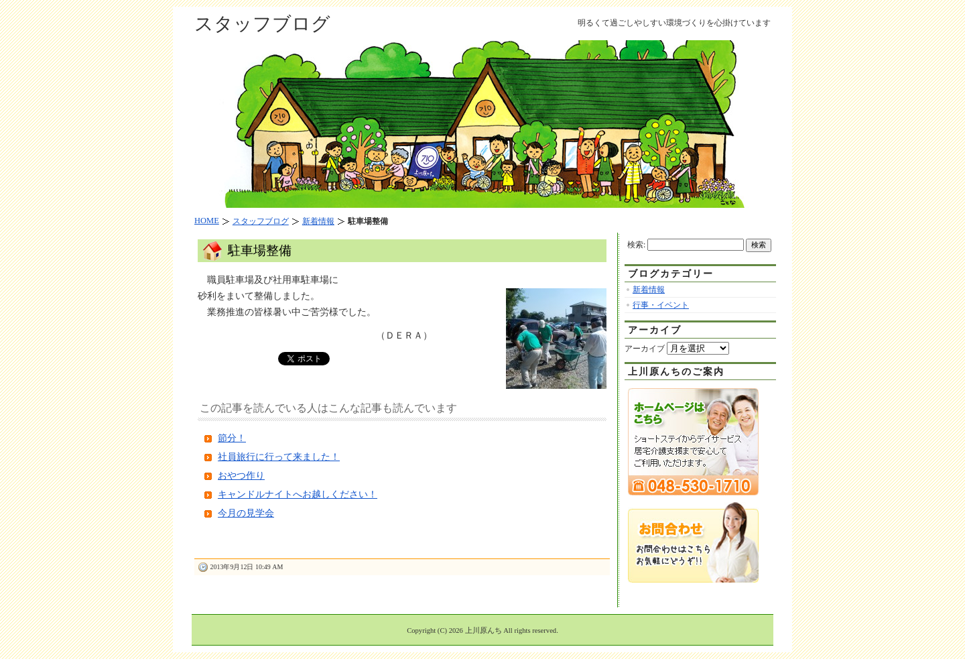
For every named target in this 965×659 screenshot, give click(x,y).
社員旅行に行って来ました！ (279, 457)
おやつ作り (241, 476)
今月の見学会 (246, 513)
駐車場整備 (260, 250)
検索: (636, 244)
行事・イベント (661, 305)
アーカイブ (645, 348)
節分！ (232, 438)
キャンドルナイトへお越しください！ (297, 494)
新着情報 (649, 289)
